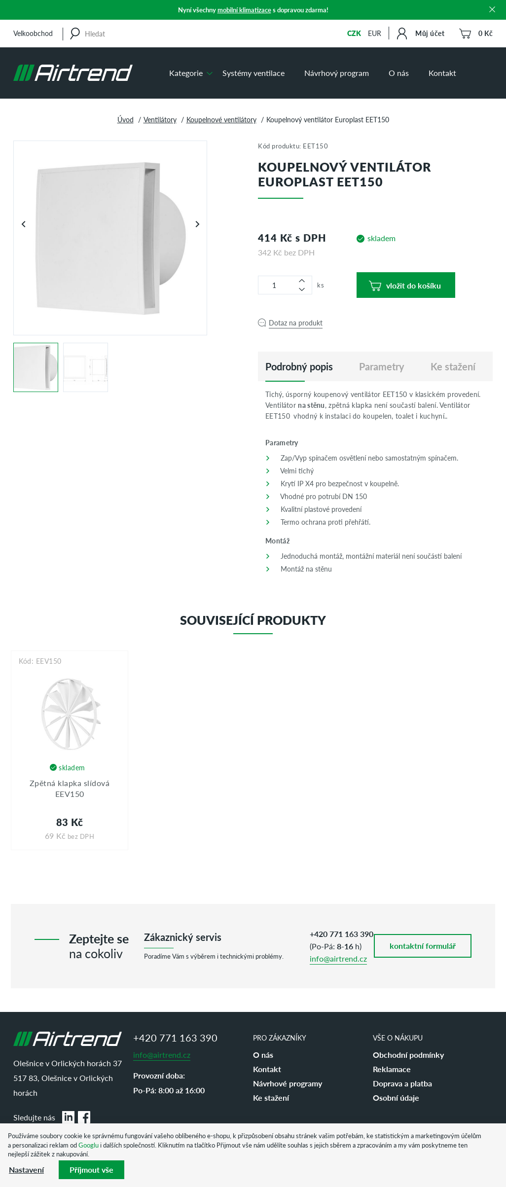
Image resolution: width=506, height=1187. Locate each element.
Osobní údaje (396, 1097)
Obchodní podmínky (408, 1054)
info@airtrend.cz (338, 958)
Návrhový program (336, 72)
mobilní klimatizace (244, 9)
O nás (399, 72)
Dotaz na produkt (296, 322)
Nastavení (26, 1169)
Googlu (88, 1145)
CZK (354, 33)
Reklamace (392, 1069)
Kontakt (442, 72)
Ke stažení (271, 1097)
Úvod (125, 119)
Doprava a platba (402, 1083)
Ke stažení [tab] (453, 366)
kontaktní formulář (423, 945)
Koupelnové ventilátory (221, 119)
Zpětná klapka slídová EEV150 (70, 788)
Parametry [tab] (381, 366)
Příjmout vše (91, 1169)
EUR (374, 33)
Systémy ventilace (253, 72)
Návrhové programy (287, 1083)
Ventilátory (160, 119)
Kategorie (186, 72)
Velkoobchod (33, 33)
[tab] (299, 366)
